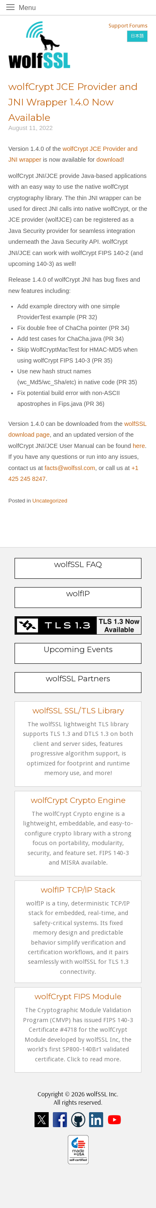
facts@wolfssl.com (69, 468)
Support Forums (128, 26)
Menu (28, 7)
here (139, 446)
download (110, 159)
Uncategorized (49, 501)
